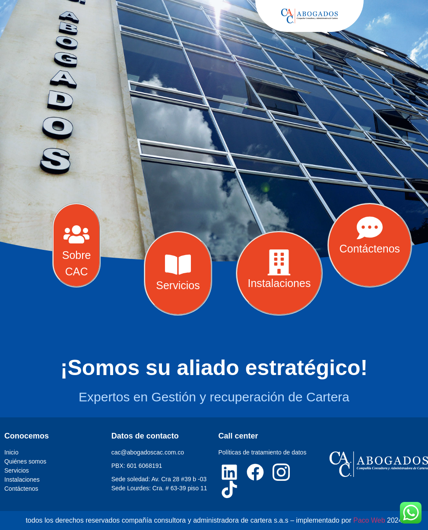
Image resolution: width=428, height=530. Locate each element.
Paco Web (369, 520)
